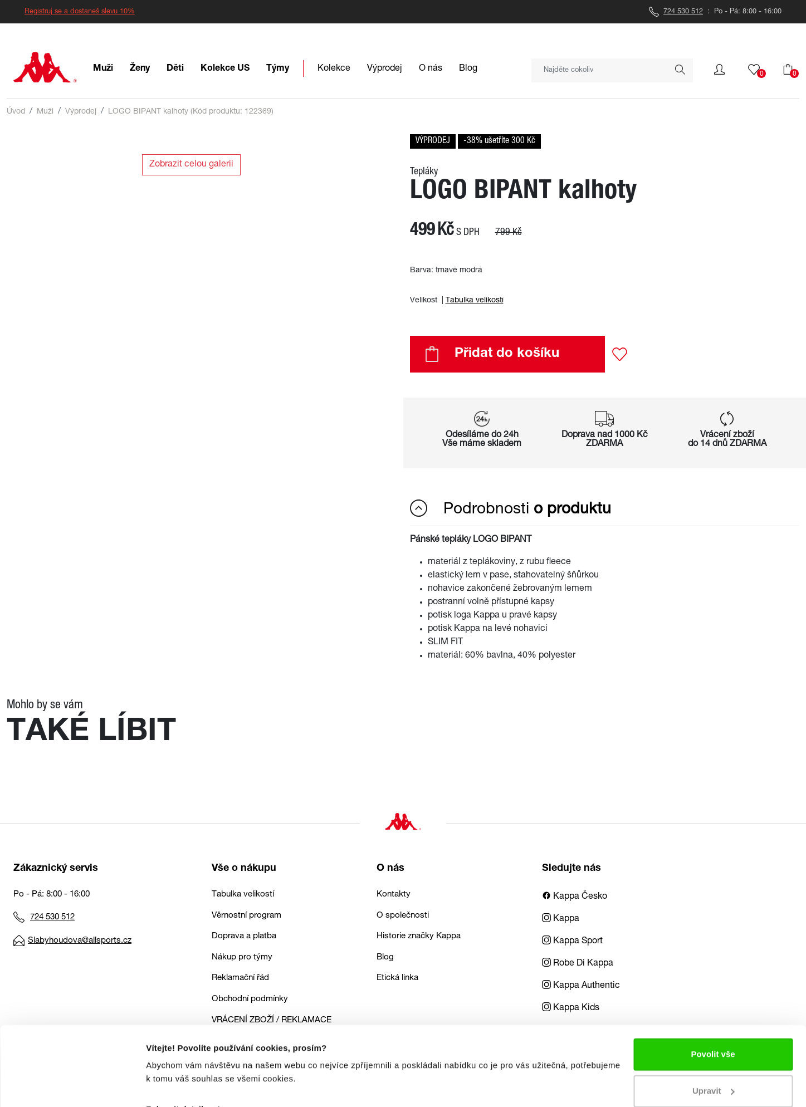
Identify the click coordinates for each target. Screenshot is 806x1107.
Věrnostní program (246, 916)
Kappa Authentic (581, 986)
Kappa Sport (572, 941)
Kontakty (394, 894)
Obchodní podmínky (250, 999)
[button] (719, 70)
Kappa (560, 919)
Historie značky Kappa (419, 936)
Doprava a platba (244, 936)
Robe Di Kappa (577, 963)
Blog (385, 957)
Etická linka (397, 978)
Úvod (16, 112)
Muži (45, 112)
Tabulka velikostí (475, 301)
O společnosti (403, 916)
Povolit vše (713, 1030)
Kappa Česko (574, 897)
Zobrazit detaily (177, 1085)
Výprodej (80, 112)
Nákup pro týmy (242, 957)
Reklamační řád (240, 978)
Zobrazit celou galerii (191, 164)
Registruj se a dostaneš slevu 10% (80, 12)
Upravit (713, 1066)
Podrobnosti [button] (510, 508)
